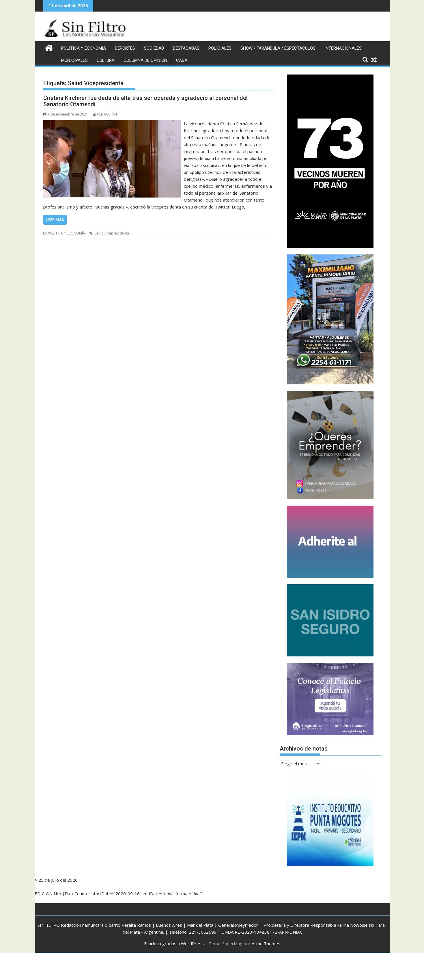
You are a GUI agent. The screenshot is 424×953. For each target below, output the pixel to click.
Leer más (55, 219)
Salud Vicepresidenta (112, 233)
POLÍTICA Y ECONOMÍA (83, 48)
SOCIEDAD (154, 48)
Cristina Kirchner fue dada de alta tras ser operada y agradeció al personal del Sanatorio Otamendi (145, 101)
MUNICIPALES (74, 60)
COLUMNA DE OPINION (145, 60)
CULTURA (106, 60)
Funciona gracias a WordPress (174, 943)
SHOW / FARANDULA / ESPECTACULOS (277, 48)
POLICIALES (219, 48)
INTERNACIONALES (343, 48)
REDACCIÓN (105, 114)
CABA (181, 60)
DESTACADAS (186, 48)
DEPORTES (125, 48)
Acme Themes (266, 943)
